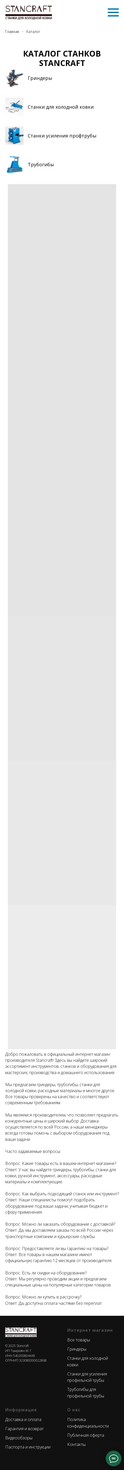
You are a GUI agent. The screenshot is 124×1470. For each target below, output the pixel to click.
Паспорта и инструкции (27, 1447)
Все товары (78, 1340)
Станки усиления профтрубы (62, 135)
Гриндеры (40, 78)
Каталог (33, 31)
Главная (12, 31)
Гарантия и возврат (24, 1429)
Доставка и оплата (23, 1419)
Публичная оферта (85, 1435)
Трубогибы (41, 164)
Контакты (76, 1444)
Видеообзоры (18, 1438)
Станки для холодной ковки (61, 107)
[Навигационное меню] (113, 12)
